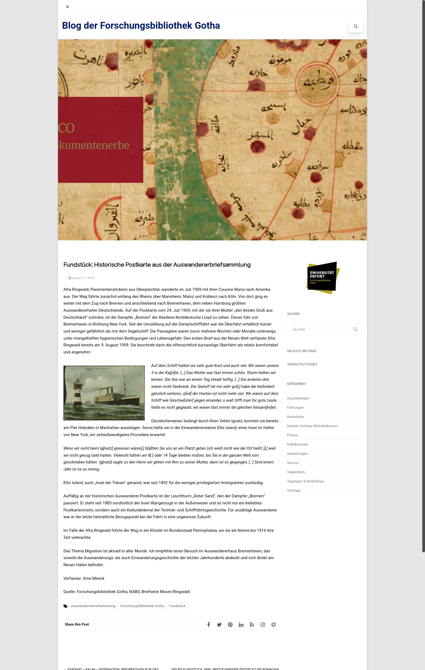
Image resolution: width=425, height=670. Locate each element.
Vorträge (294, 490)
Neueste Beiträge (301, 351)
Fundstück (177, 606)
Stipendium (296, 472)
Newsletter (295, 417)
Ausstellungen (298, 398)
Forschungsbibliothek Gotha (142, 606)
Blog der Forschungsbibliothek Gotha (141, 25)
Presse (292, 435)
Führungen (295, 407)
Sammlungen (297, 454)
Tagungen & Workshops (305, 481)
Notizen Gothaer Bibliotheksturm (312, 426)
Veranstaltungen (302, 364)
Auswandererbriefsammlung (93, 606)
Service (292, 463)
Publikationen (297, 444)
